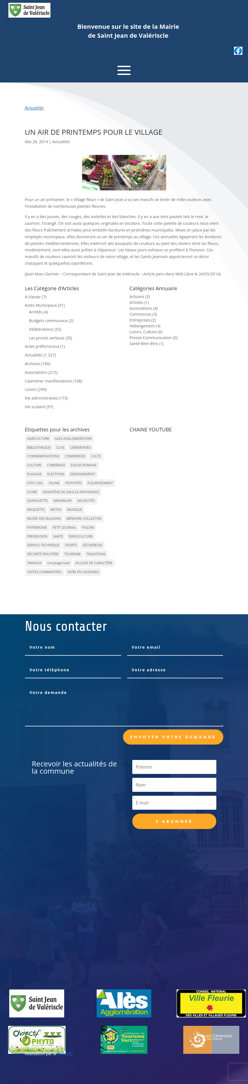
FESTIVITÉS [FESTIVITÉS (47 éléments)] (73, 483)
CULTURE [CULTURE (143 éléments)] (34, 465)
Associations (36, 372)
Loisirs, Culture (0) (145, 331)
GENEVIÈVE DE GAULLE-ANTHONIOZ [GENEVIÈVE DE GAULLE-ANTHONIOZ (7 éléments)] (71, 492)
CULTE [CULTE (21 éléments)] (96, 456)
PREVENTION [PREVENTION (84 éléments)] (37, 536)
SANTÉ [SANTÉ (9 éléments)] (58, 536)
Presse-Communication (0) (153, 337)
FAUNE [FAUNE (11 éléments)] (54, 483)
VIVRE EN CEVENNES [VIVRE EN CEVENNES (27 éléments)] (83, 572)
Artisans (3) (139, 296)
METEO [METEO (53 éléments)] (55, 509)
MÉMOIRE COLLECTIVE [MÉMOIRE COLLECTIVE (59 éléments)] (84, 518)
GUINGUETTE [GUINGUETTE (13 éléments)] (37, 500)
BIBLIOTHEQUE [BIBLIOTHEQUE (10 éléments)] (39, 447)
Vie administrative (41, 398)
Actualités (34, 108)
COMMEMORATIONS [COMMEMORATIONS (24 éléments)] (43, 456)
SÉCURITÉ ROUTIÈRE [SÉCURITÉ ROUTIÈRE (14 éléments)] (43, 554)
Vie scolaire (35, 406)
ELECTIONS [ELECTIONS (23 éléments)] (55, 474)
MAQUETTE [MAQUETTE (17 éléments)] (36, 509)
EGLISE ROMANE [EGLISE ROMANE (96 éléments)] (83, 465)
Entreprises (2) (142, 320)
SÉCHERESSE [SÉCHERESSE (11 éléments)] (92, 545)
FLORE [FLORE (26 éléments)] (32, 492)
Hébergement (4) (144, 326)
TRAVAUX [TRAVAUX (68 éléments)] (34, 563)
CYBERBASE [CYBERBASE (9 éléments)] (56, 465)
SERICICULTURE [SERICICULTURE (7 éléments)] (81, 536)
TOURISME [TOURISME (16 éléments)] (72, 554)
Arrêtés (36, 312)
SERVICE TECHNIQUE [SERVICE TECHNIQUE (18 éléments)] (43, 545)
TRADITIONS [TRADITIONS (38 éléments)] (96, 554)
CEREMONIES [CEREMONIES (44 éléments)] (80, 447)
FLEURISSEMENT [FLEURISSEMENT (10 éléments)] (100, 483)
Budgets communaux (48, 320)
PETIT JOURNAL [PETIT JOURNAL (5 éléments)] (65, 527)
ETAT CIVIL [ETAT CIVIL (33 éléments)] (35, 483)
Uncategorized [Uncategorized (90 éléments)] (58, 563)
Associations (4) (143, 308)
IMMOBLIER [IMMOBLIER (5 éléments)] (62, 500)
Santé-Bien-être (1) (146, 343)
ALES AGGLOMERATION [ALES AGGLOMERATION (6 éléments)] (73, 438)
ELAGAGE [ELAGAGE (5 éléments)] (34, 474)
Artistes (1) (139, 302)
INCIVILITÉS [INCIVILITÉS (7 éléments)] (86, 500)
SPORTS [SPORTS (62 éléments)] (71, 545)
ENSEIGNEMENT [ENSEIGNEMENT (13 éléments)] (82, 474)
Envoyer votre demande (173, 737)
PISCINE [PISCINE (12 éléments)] (88, 527)
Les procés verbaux (46, 338)
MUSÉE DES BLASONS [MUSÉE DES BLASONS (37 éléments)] (44, 518)
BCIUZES (65, 1053)
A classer (33, 296)
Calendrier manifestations (48, 381)
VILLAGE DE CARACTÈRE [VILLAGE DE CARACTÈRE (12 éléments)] (94, 563)
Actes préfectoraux (42, 346)
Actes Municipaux (41, 305)
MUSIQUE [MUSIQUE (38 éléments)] (74, 509)
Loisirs (31, 389)
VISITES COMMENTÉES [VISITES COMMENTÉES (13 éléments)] (44, 572)
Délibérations (41, 329)
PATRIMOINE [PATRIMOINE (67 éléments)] (37, 527)
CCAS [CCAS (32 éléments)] (60, 447)
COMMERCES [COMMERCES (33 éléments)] (75, 456)
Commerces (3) (143, 314)
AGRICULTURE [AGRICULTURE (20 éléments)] (38, 438)
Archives (32, 363)
